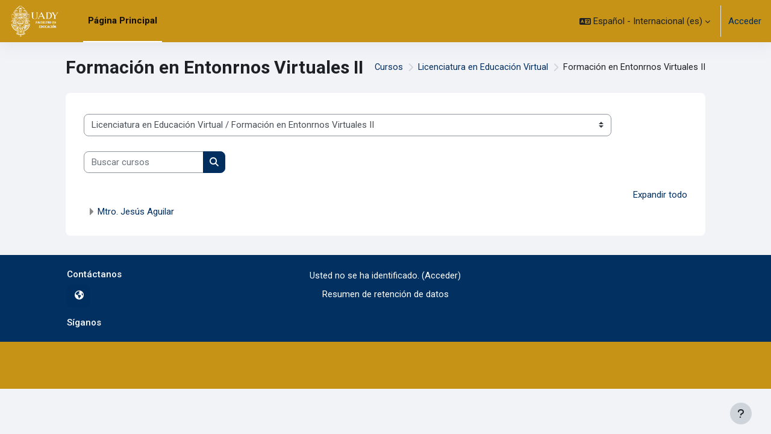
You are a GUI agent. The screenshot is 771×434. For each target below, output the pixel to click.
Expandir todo (660, 194)
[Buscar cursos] (144, 162)
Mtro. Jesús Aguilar (136, 211)
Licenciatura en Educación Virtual (482, 67)
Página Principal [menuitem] (122, 20)
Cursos (386, 67)
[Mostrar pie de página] (741, 413)
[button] (645, 21)
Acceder (744, 21)
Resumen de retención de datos (385, 293)
